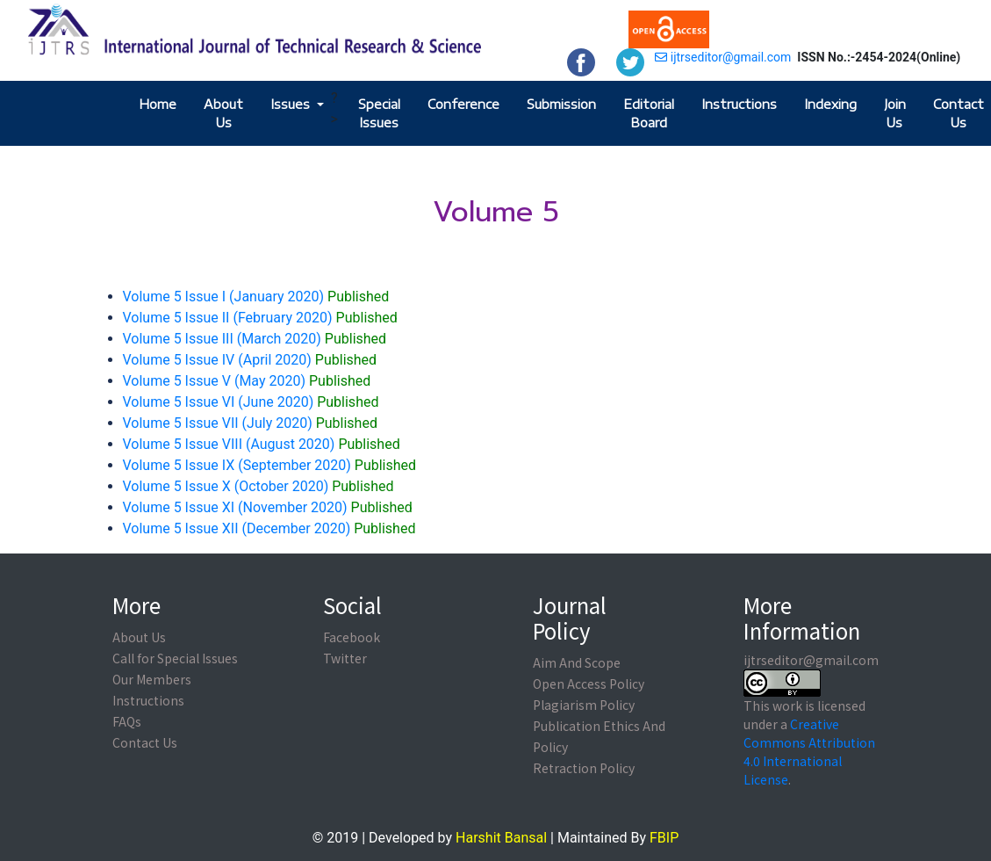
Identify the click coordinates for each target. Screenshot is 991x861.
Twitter (345, 658)
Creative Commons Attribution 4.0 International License (809, 751)
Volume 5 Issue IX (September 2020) (270, 465)
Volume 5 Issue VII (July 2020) (250, 423)
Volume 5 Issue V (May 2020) (247, 381)
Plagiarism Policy (584, 704)
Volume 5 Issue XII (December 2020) (269, 528)
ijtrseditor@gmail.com (723, 57)
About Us (223, 113)
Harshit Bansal (501, 837)
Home (157, 104)
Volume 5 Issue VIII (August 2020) (261, 444)
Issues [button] (291, 104)
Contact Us (958, 113)
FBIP (664, 837)
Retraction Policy (584, 768)
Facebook (351, 637)
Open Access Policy (588, 683)
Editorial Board (648, 113)
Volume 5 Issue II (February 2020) (260, 317)
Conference (463, 104)
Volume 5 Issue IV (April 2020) (250, 359)
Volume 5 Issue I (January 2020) (256, 296)
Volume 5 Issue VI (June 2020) (251, 402)
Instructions (739, 104)
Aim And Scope (577, 662)
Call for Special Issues (175, 658)
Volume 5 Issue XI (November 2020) (268, 507)
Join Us (895, 113)
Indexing (830, 104)
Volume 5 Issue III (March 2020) (255, 338)
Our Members (151, 679)
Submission (561, 104)
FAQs (126, 721)
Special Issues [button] (379, 113)
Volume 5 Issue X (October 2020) (258, 486)
